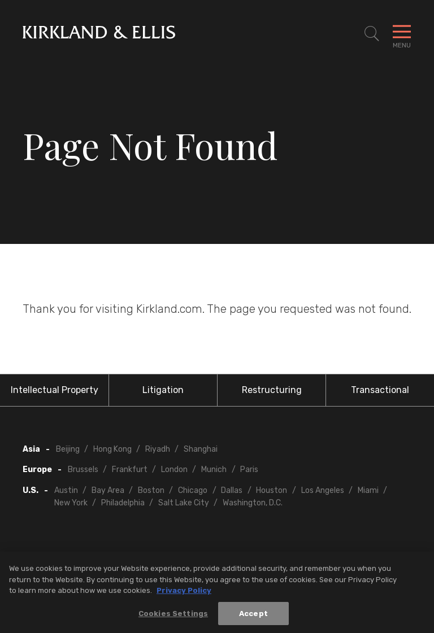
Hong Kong (112, 449)
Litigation (163, 390)
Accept (253, 617)
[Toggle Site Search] (371, 33)
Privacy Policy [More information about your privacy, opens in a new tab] (184, 594)
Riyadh (157, 449)
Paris (249, 469)
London (174, 469)
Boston (151, 490)
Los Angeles (322, 490)
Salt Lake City (183, 503)
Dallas (231, 490)
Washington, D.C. (253, 503)
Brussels (83, 469)
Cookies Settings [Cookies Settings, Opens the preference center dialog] (173, 617)
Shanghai (201, 449)
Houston (271, 490)
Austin (66, 490)
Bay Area (108, 490)
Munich (214, 469)
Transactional (380, 390)
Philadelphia (123, 503)
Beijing (68, 449)
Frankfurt (129, 469)
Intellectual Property (54, 390)
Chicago (192, 490)
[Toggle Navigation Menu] (401, 33)
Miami (368, 490)
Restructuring (272, 390)
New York (71, 503)
